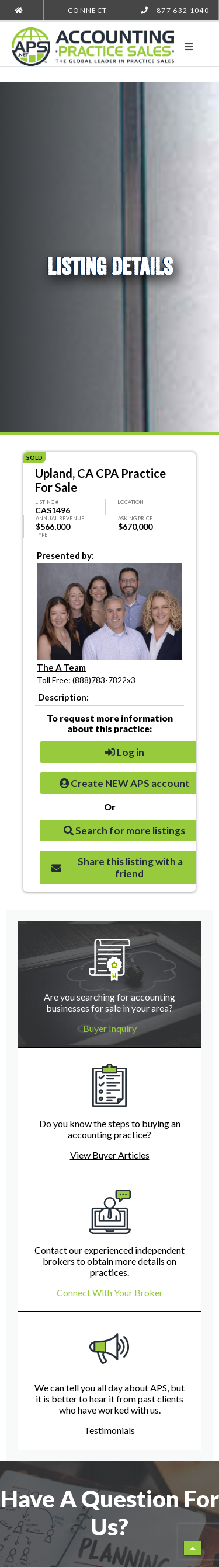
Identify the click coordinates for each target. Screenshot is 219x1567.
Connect (87, 10)
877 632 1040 (175, 10)
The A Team (61, 667)
